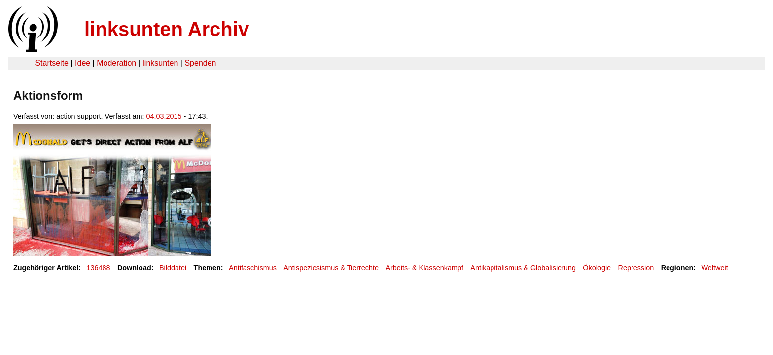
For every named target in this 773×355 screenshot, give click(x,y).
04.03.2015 (164, 116)
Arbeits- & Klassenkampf (424, 268)
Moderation (116, 63)
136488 (98, 268)
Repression (636, 268)
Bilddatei (172, 268)
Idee (82, 63)
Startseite (52, 63)
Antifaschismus (253, 268)
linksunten (160, 63)
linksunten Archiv (166, 29)
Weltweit (715, 268)
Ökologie (597, 268)
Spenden (200, 63)
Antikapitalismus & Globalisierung (523, 268)
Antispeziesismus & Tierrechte (331, 268)
